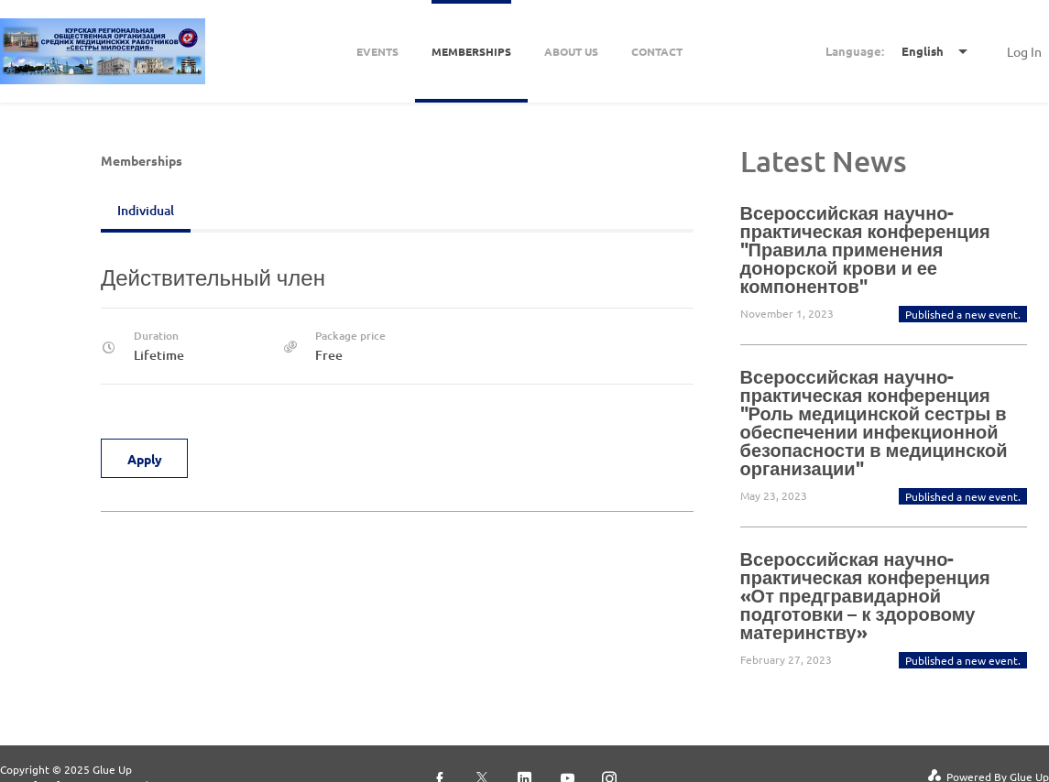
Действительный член (213, 277)
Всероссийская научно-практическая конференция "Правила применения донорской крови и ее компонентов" (865, 249)
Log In (1024, 51)
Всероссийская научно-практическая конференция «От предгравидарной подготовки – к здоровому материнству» (865, 595)
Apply (144, 459)
